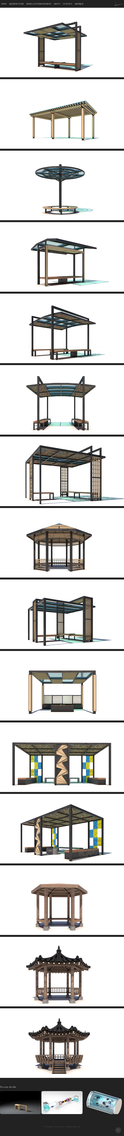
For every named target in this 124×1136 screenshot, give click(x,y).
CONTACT (67, 4)
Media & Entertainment (38, 4)
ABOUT (57, 4)
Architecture (16, 4)
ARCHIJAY (78, 4)
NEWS (4, 4)
